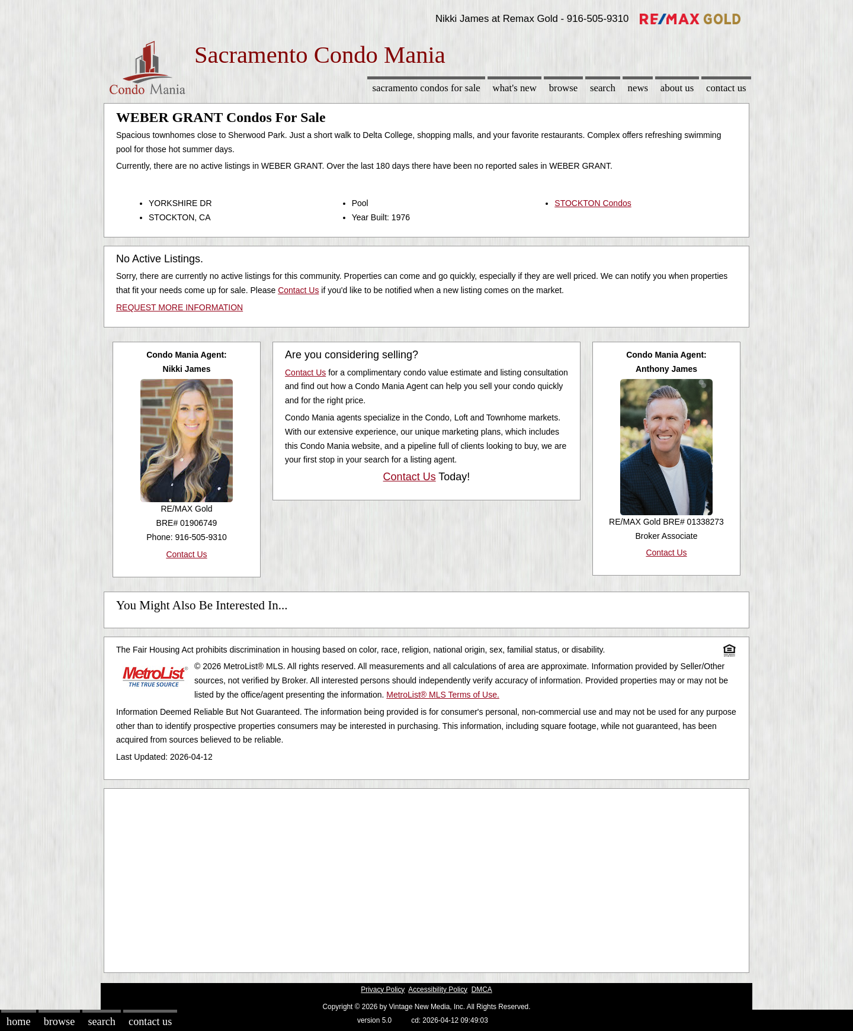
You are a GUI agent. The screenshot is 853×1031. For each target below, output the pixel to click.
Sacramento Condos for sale (426, 88)
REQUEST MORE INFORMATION (179, 307)
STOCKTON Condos (592, 203)
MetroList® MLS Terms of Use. (442, 694)
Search (602, 88)
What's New (515, 88)
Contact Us (726, 88)
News (638, 88)
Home (18, 1021)
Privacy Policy (383, 989)
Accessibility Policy (437, 989)
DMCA (482, 989)
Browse (563, 88)
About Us (677, 88)
